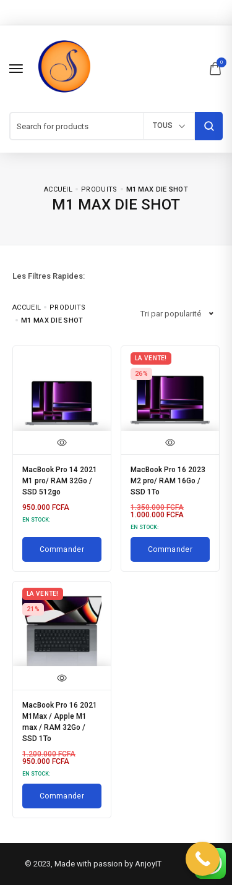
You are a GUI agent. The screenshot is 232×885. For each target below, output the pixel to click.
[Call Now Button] (203, 859)
